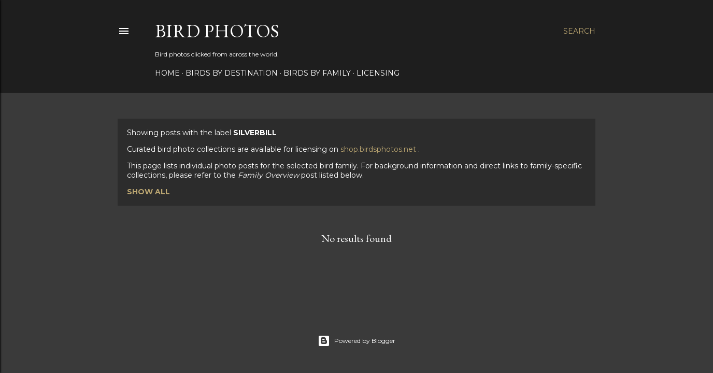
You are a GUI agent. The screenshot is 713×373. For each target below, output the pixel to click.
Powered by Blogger (356, 341)
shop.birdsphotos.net (379, 149)
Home (167, 73)
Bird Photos (217, 31)
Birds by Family (317, 73)
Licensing (378, 73)
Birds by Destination (232, 73)
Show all (148, 191)
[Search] (579, 31)
